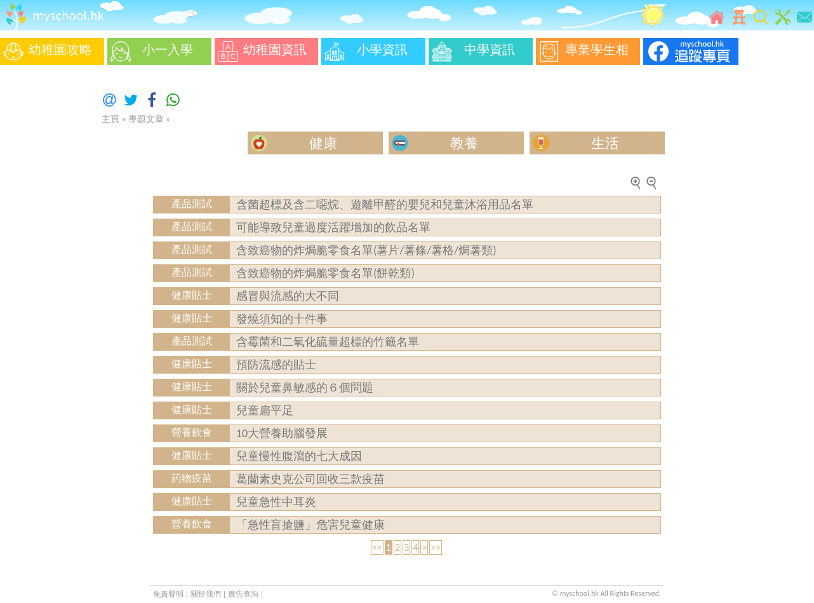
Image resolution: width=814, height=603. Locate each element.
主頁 (110, 119)
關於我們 (206, 594)
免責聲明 (168, 594)
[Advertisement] (38, 260)
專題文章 (146, 119)
